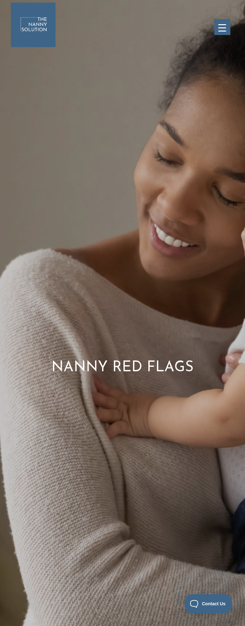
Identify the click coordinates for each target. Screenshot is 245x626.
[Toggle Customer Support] (208, 603)
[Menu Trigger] (222, 27)
